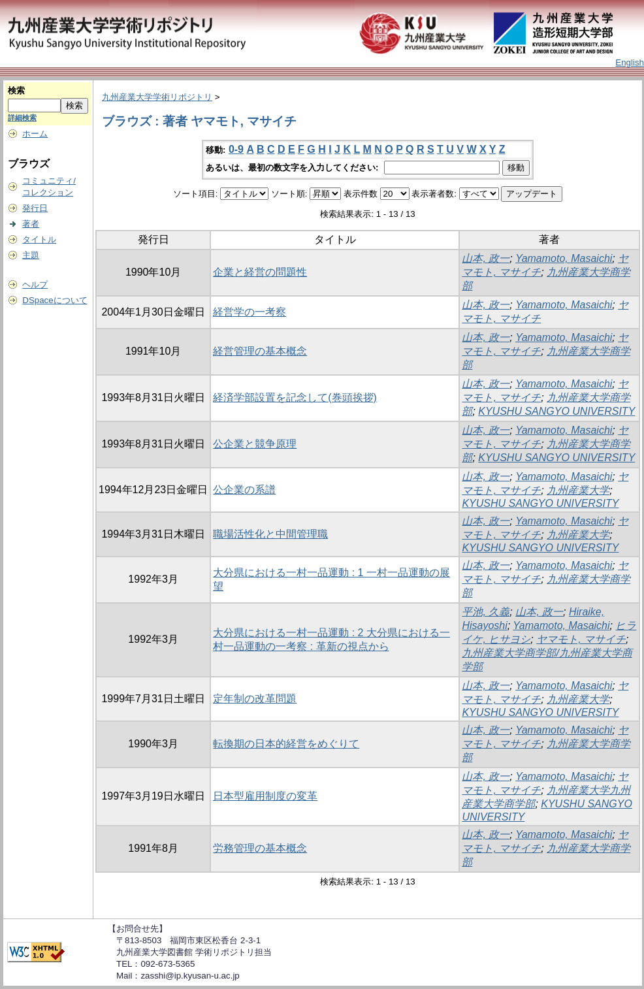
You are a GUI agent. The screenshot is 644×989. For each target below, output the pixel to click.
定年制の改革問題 (255, 698)
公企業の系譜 (244, 489)
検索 (16, 90)
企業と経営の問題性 (260, 272)
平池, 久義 (485, 611)
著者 (30, 224)
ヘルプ (35, 284)
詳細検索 (22, 118)
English (629, 62)
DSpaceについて (54, 300)
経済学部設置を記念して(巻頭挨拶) (295, 397)
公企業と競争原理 (255, 443)
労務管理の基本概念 (260, 848)
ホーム (35, 133)
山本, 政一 (485, 258)
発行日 (35, 208)
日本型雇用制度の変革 (265, 796)
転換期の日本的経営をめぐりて (286, 743)
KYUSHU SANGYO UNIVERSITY (556, 411)
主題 (30, 255)
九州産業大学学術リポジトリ (157, 97)
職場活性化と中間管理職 (270, 534)
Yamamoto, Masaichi (563, 258)
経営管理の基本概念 (260, 351)
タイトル (39, 239)
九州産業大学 (578, 490)
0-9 (236, 149)
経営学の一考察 (249, 311)
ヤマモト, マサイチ (581, 639)
